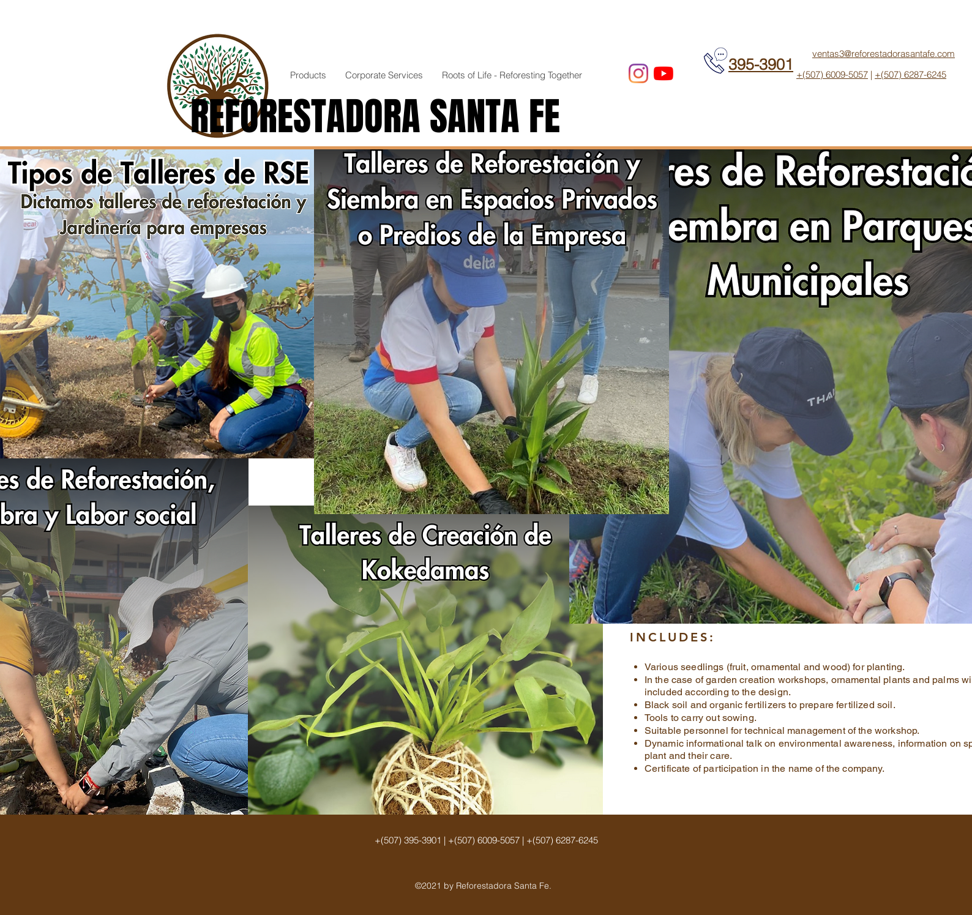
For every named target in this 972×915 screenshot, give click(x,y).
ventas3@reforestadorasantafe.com (883, 53)
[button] (308, 75)
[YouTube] (663, 73)
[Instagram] (638, 73)
